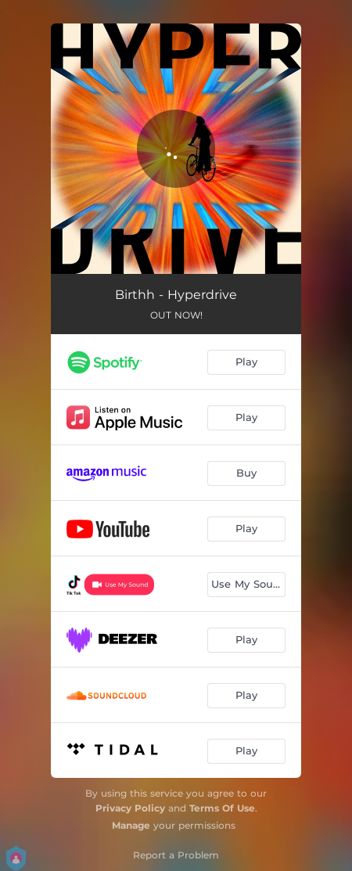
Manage (131, 825)
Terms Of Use (222, 808)
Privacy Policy (130, 808)
